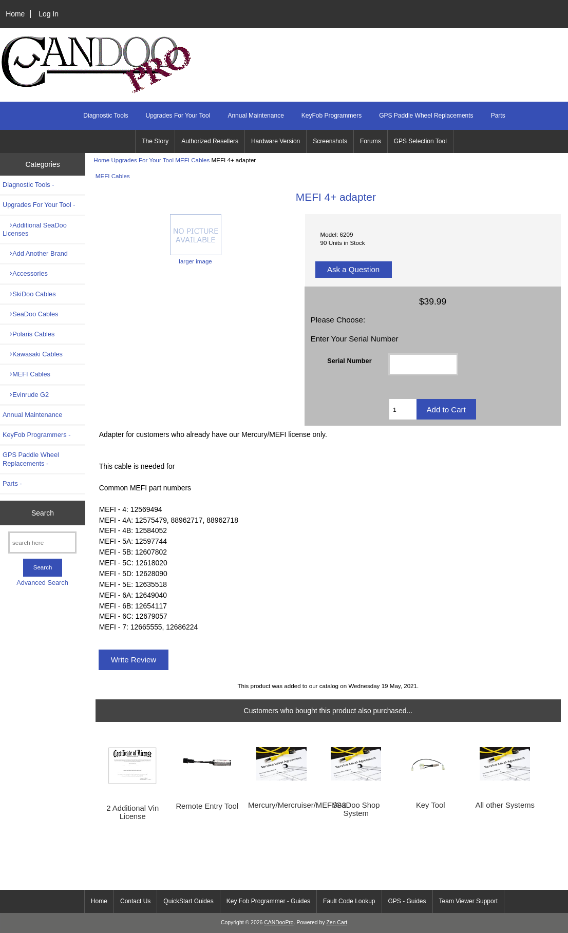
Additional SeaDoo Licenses (35, 229)
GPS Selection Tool (420, 141)
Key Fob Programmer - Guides (268, 901)
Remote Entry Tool (207, 806)
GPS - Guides (407, 901)
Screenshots (330, 141)
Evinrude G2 (26, 394)
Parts (498, 115)
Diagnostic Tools (105, 115)
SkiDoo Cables (29, 294)
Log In (49, 14)
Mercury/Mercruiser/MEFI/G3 (281, 805)
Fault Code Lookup (349, 901)
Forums (370, 141)
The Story (155, 141)
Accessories (25, 273)
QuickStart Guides (188, 901)
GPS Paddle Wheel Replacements (426, 115)
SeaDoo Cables (30, 314)
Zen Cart (336, 922)
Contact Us (135, 901)
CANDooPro (278, 922)
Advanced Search (42, 582)
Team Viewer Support (468, 901)
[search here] (42, 542)
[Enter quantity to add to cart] (402, 409)
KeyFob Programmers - (37, 435)
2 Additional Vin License (132, 812)
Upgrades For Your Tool (142, 160)
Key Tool (430, 805)
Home (15, 14)
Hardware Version (275, 141)
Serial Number (349, 361)
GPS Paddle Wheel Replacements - (31, 459)
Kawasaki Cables (33, 354)
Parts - (12, 483)
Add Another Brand (35, 253)
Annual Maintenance (255, 115)
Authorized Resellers (209, 141)
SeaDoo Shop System (356, 809)
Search (42, 513)
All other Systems (505, 805)
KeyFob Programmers (331, 115)
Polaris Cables (28, 334)
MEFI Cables (192, 160)
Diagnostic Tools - (28, 184)
